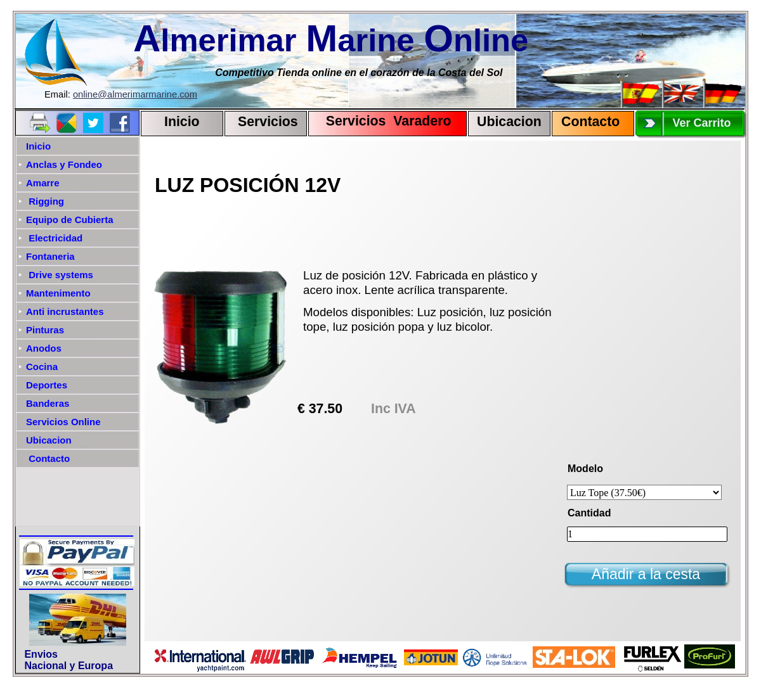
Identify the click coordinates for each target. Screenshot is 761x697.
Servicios (268, 121)
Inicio (182, 121)
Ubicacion (509, 121)
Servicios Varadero (383, 121)
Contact (586, 121)
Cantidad (589, 513)
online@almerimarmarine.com (135, 94)
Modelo (585, 468)
